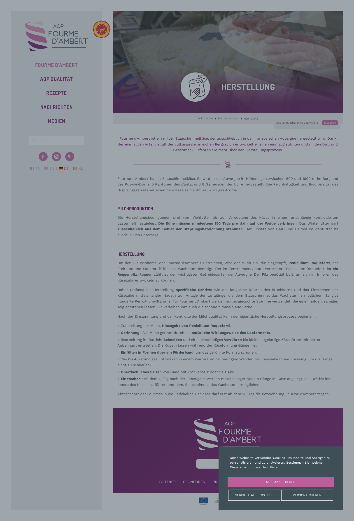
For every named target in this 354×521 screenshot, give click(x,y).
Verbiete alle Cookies (254, 495)
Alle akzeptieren (281, 482)
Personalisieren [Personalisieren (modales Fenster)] (307, 495)
